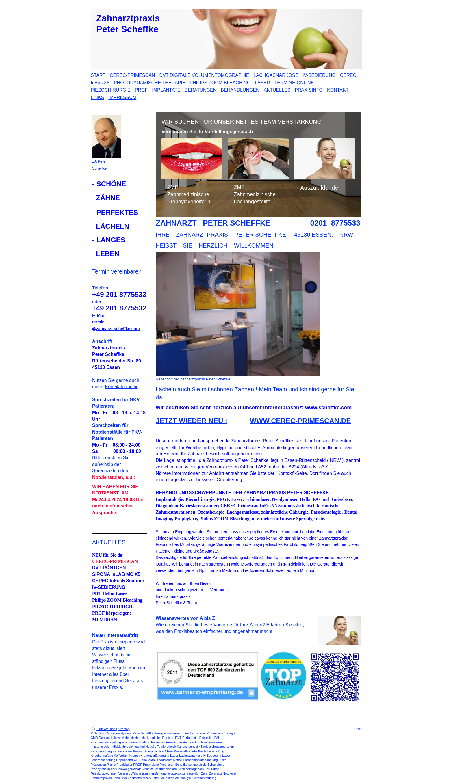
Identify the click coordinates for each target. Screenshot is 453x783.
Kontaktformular (121, 386)
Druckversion (103, 729)
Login (358, 728)
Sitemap (123, 729)
